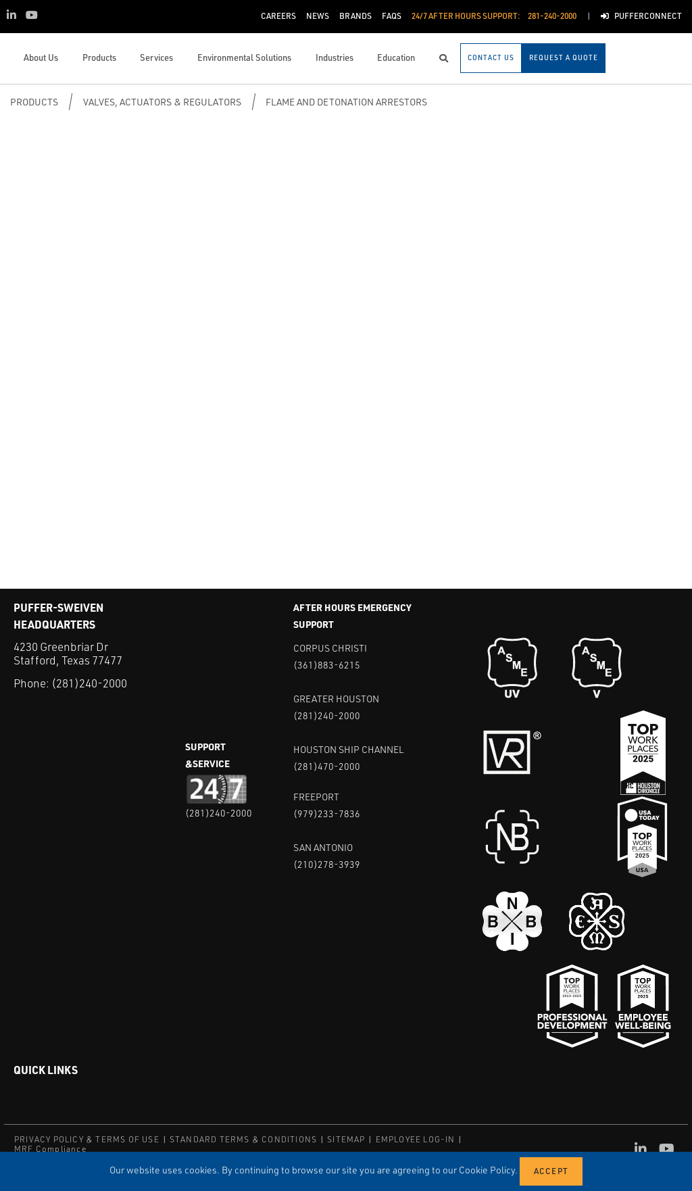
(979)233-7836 (326, 813)
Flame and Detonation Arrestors (346, 101)
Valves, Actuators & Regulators (162, 101)
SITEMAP (346, 1139)
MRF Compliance (50, 1149)
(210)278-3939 (326, 864)
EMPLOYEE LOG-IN (415, 1139)
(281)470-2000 (326, 766)
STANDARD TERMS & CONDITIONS (243, 1139)
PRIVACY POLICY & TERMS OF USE (86, 1139)
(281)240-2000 (89, 683)
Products (34, 101)
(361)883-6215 (326, 665)
